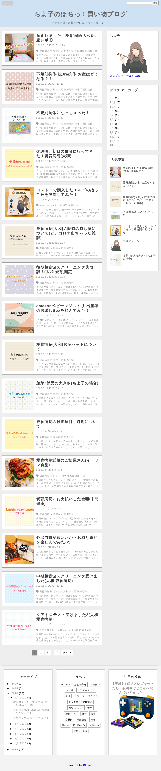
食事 (89, 707)
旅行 (76, 731)
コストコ (79, 696)
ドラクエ (73, 702)
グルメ (66, 696)
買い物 (65, 725)
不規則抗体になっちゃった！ (31, 717)
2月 (112, 98)
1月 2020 (20, 743)
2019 (15, 749)
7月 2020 (20, 728)
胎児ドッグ (71, 713)
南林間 (69, 719)
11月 (113, 106)
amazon (65, 684)
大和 (93, 713)
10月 (113, 145)
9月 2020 (20, 697)
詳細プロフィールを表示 (125, 75)
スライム (93, 696)
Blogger (88, 765)
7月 (112, 119)
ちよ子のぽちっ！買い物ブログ (80, 14)
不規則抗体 (79, 725)
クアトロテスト (86, 690)
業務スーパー (76, 707)
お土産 (70, 690)
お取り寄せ (80, 684)
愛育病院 (87, 702)
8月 (112, 115)
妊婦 (93, 719)
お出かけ (95, 684)
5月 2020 (20, 738)
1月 (112, 132)
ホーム (8, 3)
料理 (85, 731)
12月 (113, 102)
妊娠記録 (82, 719)
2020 (15, 693)
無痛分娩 (94, 725)
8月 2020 (20, 723)
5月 (112, 128)
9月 (112, 111)
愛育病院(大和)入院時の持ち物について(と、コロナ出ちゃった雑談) (139, 200)
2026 (15, 683)
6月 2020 (20, 733)
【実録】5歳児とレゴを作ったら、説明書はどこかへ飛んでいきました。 (132, 688)
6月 (112, 123)
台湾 (84, 713)
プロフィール (131, 241)
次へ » (67, 652)
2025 (15, 688)
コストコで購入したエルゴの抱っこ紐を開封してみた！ (139, 229)
